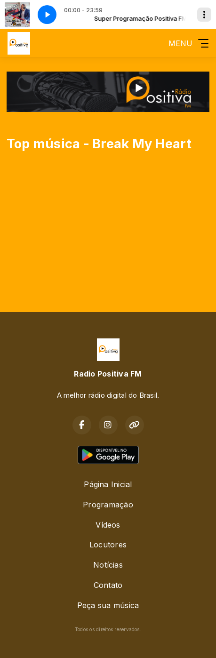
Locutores (108, 544)
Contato (108, 585)
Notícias (108, 565)
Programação (108, 504)
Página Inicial (108, 484)
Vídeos (108, 525)
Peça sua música (108, 605)
